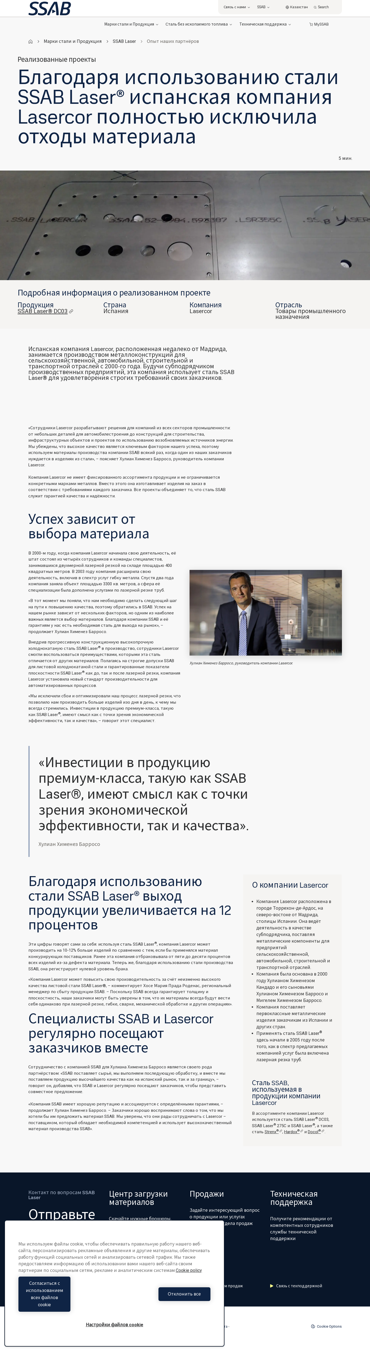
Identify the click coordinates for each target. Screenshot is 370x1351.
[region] (114, 1290)
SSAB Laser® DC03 (45, 311)
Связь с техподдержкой (296, 1285)
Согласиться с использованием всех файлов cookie (65, 1301)
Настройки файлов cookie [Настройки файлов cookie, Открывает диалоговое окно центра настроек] (114, 1324)
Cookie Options (326, 1326)
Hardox (293, 1131)
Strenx (273, 1131)
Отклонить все (163, 1301)
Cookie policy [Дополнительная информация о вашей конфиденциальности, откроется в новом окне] (189, 1284)
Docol (316, 1131)
